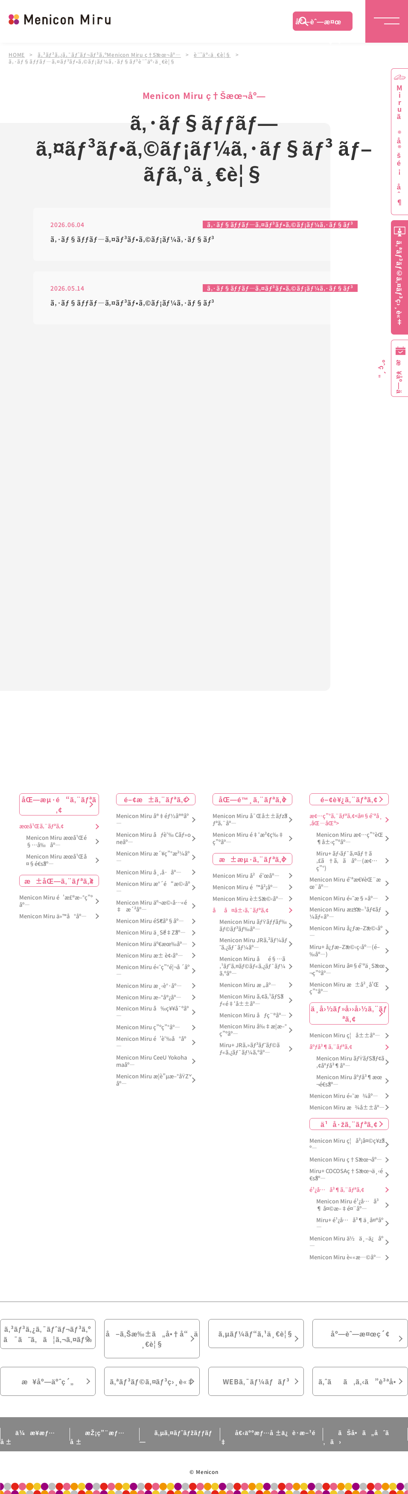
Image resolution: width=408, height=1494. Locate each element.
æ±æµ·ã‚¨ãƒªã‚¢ (252, 859)
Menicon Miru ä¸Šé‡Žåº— (151, 932)
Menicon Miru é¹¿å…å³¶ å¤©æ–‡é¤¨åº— (347, 1205)
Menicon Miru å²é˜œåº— (246, 876)
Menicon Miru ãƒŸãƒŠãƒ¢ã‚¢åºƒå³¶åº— (350, 1062)
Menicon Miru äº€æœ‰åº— (151, 944)
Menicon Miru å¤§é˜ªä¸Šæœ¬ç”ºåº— (347, 969)
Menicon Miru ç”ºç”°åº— (148, 1027)
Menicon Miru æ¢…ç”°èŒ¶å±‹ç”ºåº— (349, 838)
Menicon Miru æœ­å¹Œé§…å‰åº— (56, 841)
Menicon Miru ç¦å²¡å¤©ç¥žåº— (347, 1144)
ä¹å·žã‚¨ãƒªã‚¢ (349, 1124)
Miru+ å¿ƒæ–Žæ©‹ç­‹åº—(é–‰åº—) (344, 951)
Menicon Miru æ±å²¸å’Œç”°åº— (344, 988)
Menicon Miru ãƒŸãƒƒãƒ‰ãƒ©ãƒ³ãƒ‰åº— (253, 925)
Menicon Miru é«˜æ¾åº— (343, 1096)
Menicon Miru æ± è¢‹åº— (149, 955)
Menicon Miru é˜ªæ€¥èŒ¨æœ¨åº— (345, 883)
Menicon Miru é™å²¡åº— (245, 887)
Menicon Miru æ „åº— (247, 985)
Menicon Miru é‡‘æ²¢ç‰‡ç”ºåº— (248, 838)
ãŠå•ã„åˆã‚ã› (356, 1437)
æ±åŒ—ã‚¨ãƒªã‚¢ (59, 881)
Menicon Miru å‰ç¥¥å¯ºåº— (152, 1012)
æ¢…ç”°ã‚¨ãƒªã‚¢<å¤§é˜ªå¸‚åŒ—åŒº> (345, 820)
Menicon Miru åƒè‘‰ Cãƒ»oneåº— (153, 838)
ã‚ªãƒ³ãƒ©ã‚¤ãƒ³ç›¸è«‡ (152, 1381)
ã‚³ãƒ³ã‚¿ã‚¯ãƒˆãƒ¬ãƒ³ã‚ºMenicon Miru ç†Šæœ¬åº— (109, 54)
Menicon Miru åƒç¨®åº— (252, 1015)
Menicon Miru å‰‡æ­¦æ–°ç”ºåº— (253, 1030)
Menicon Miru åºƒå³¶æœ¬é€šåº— (349, 1081)
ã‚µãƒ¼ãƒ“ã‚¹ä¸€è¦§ (256, 1333)
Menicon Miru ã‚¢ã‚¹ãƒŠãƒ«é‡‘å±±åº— (251, 1000)
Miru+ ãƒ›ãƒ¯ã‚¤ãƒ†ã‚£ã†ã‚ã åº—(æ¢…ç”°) (346, 861)
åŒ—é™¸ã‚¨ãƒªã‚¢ (252, 799)
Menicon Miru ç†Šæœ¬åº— (345, 1159)
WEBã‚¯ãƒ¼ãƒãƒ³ (256, 1381)
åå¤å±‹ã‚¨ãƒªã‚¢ (240, 910)
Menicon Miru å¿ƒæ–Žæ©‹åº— (345, 932)
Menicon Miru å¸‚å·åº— (148, 872)
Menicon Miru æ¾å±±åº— (347, 1107)
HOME (17, 54)
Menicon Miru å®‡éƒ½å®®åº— (152, 820)
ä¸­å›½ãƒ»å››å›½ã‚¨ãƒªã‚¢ (349, 1013)
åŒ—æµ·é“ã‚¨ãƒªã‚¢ (59, 804)
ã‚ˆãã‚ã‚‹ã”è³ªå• (360, 1381)
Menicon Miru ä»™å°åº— (53, 916)
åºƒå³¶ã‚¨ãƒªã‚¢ (330, 1047)
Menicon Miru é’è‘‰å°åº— (151, 1042)
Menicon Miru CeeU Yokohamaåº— (151, 1061)
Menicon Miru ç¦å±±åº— (344, 1035)
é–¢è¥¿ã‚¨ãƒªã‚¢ (349, 799)
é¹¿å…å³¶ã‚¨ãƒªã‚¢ (336, 1190)
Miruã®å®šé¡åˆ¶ (399, 145)
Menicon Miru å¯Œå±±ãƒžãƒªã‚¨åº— (250, 820)
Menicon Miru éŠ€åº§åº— (150, 921)
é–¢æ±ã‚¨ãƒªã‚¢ (155, 799)
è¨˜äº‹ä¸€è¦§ (212, 54)
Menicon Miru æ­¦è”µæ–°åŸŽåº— (152, 1080)
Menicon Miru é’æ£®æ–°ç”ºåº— (56, 901)
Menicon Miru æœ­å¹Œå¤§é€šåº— (56, 860)
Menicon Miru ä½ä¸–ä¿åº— (346, 1242)
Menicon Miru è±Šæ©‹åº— (248, 899)
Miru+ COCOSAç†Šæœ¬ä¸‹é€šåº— (346, 1175)
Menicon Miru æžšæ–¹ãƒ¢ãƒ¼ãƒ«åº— (345, 913)
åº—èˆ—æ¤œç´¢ (318, 23)
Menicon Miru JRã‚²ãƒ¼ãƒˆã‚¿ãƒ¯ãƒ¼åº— (253, 944)
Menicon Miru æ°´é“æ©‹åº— (153, 887)
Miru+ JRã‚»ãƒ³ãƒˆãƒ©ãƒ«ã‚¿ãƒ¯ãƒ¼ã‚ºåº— (249, 1049)
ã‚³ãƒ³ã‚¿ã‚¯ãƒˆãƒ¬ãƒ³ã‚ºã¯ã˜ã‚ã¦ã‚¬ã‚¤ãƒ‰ (47, 1334)
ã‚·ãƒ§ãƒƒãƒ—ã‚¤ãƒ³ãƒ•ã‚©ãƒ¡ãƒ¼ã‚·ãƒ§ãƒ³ (280, 225)
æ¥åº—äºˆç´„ (48, 1381)
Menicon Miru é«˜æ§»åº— (343, 898)
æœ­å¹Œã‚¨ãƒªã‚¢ (41, 826)
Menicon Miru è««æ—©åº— (345, 1257)
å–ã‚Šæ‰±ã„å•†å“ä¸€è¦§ (152, 1338)
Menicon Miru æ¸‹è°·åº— (149, 986)
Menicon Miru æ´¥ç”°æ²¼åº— (152, 857)
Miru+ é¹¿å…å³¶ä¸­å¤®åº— (349, 1224)
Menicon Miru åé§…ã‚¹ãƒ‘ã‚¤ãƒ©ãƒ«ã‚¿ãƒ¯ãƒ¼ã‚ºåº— (252, 966)
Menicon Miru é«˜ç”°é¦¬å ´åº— (152, 971)
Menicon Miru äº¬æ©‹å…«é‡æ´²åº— (151, 906)
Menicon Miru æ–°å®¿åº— (148, 997)
